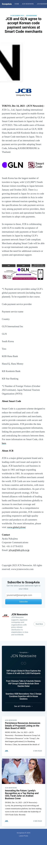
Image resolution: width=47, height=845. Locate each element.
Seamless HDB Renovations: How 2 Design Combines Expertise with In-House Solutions (23, 696)
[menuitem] (17, 4)
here (4, 443)
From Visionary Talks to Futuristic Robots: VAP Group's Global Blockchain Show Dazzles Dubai (23, 683)
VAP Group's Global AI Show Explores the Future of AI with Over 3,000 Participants (23, 672)
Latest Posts (23, 836)
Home (17, 4)
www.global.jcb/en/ (16, 527)
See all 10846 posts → (23, 706)
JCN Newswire (31, 16)
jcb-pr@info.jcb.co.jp (19, 550)
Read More (39, 624)
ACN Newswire (28, 4)
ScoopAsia (7, 4)
